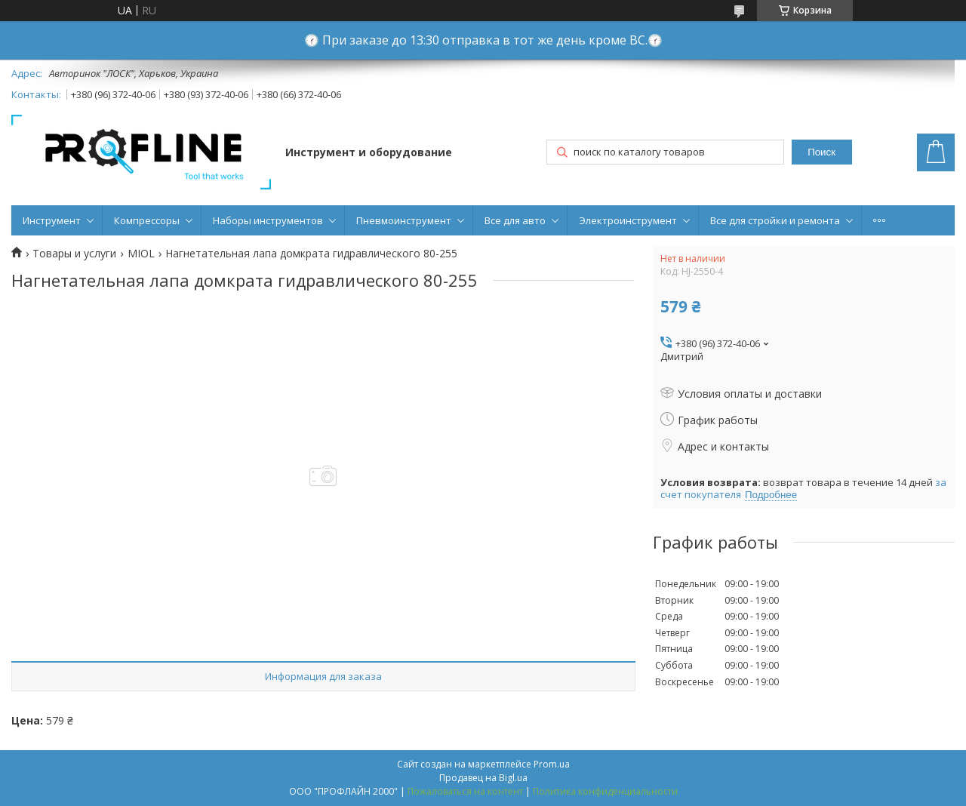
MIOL (141, 253)
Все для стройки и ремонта (775, 220)
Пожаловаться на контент (465, 791)
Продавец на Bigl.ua (483, 777)
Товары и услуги (74, 253)
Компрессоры (147, 220)
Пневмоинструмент (403, 220)
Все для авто (515, 220)
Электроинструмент (628, 220)
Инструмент (52, 220)
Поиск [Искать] (821, 152)
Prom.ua (552, 764)
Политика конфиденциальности (605, 791)
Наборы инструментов (268, 220)
